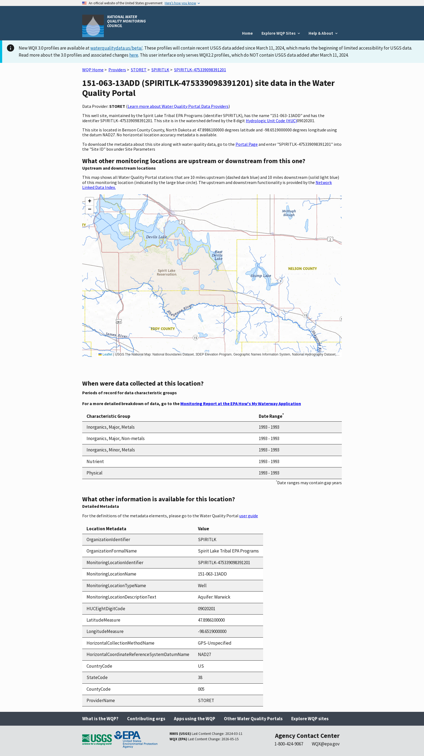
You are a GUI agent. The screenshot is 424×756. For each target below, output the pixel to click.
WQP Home (93, 69)
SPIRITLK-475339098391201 (200, 69)
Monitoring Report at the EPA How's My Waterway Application (240, 403)
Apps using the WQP (194, 719)
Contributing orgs (146, 719)
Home (247, 33)
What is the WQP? (100, 719)
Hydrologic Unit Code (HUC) (271, 120)
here (133, 55)
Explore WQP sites (310, 719)
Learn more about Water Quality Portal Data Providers (178, 106)
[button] (89, 202)
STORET (139, 69)
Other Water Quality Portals (253, 719)
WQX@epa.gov (326, 744)
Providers (117, 69)
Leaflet (105, 354)
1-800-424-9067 (288, 744)
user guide (248, 515)
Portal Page (247, 144)
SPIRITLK (160, 69)
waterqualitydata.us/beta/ (116, 48)
